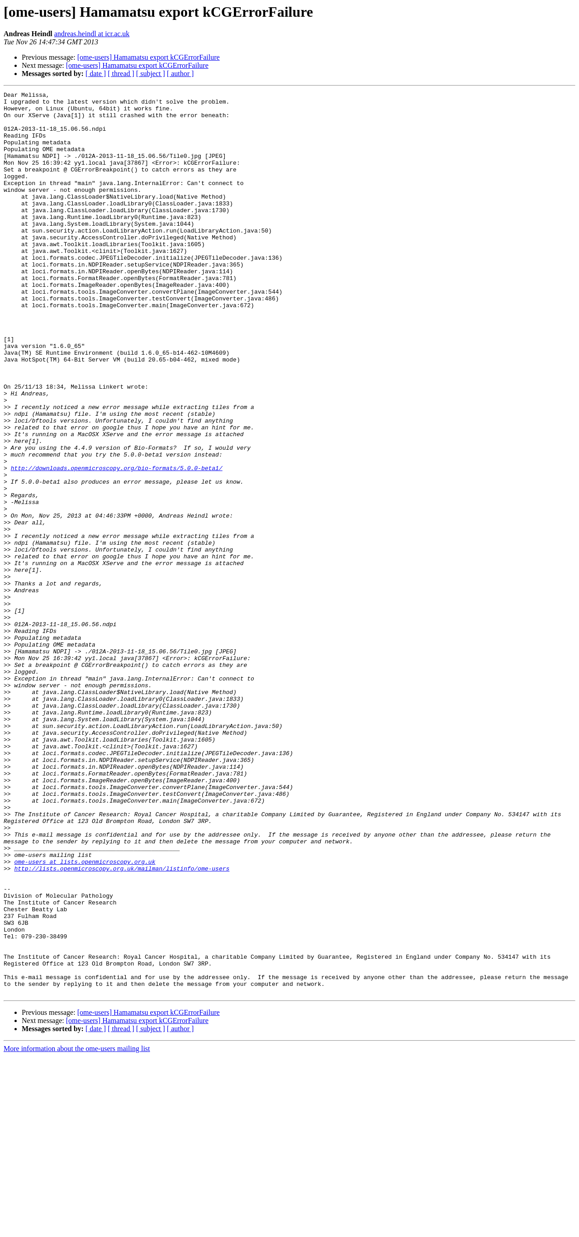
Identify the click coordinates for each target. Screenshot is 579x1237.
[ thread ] (121, 73)
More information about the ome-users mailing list (77, 1229)
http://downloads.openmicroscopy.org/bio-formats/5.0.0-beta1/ (117, 544)
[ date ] (95, 73)
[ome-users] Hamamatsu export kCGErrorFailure (148, 57)
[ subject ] (150, 73)
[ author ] (180, 73)
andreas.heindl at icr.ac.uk (92, 34)
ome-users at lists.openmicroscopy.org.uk (84, 1016)
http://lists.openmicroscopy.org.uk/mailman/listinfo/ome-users (121, 1024)
